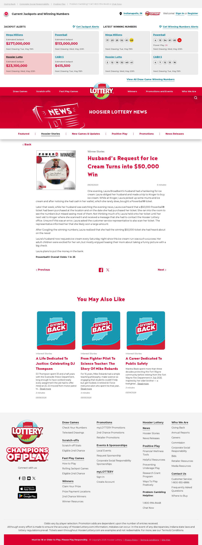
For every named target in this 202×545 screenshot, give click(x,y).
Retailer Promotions (108, 437)
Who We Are (189, 91)
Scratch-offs (43, 91)
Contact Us (179, 473)
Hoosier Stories (50, 133)
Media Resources (181, 466)
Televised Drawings (73, 432)
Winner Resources (72, 501)
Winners (132, 91)
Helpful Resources (153, 459)
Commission (178, 442)
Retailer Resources (182, 461)
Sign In (180, 13)
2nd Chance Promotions (110, 432)
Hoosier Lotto (14, 57)
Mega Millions (14, 35)
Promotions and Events (159, 91)
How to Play (69, 463)
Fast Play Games (68, 91)
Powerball (61, 35)
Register (193, 13)
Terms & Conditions (149, 540)
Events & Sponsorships (112, 445)
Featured (23, 133)
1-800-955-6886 (180, 482)
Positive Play (59, 4)
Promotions (146, 133)
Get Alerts (87, 27)
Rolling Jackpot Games (75, 468)
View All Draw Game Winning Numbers (150, 79)
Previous (44, 269)
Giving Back (9, 4)
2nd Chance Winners (74, 496)
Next (161, 269)
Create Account (106, 482)
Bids (174, 456)
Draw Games (20, 91)
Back (28, 144)
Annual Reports (181, 432)
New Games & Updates (86, 133)
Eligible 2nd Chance (73, 450)
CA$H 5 (59, 57)
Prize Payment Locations (76, 491)
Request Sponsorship (109, 455)
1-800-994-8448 (152, 503)
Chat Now (117, 4)
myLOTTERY (105, 471)
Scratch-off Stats (71, 445)
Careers (176, 437)
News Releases (175, 133)
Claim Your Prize (71, 486)
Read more (45, 389)
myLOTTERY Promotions (111, 427)
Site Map (166, 540)
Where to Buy (180, 495)
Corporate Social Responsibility (34, 4)
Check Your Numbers (74, 427)
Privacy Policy (131, 540)
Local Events (104, 450)
